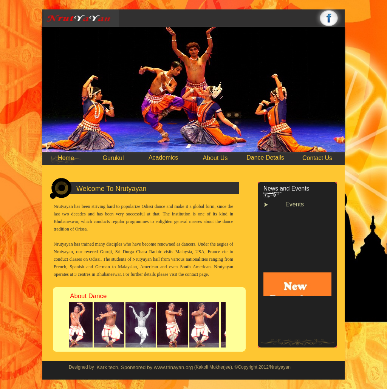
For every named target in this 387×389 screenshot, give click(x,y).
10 (267, 162)
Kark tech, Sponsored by (125, 367)
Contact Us (317, 158)
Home (66, 158)
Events (294, 204)
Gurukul (113, 158)
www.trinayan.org (173, 367)
